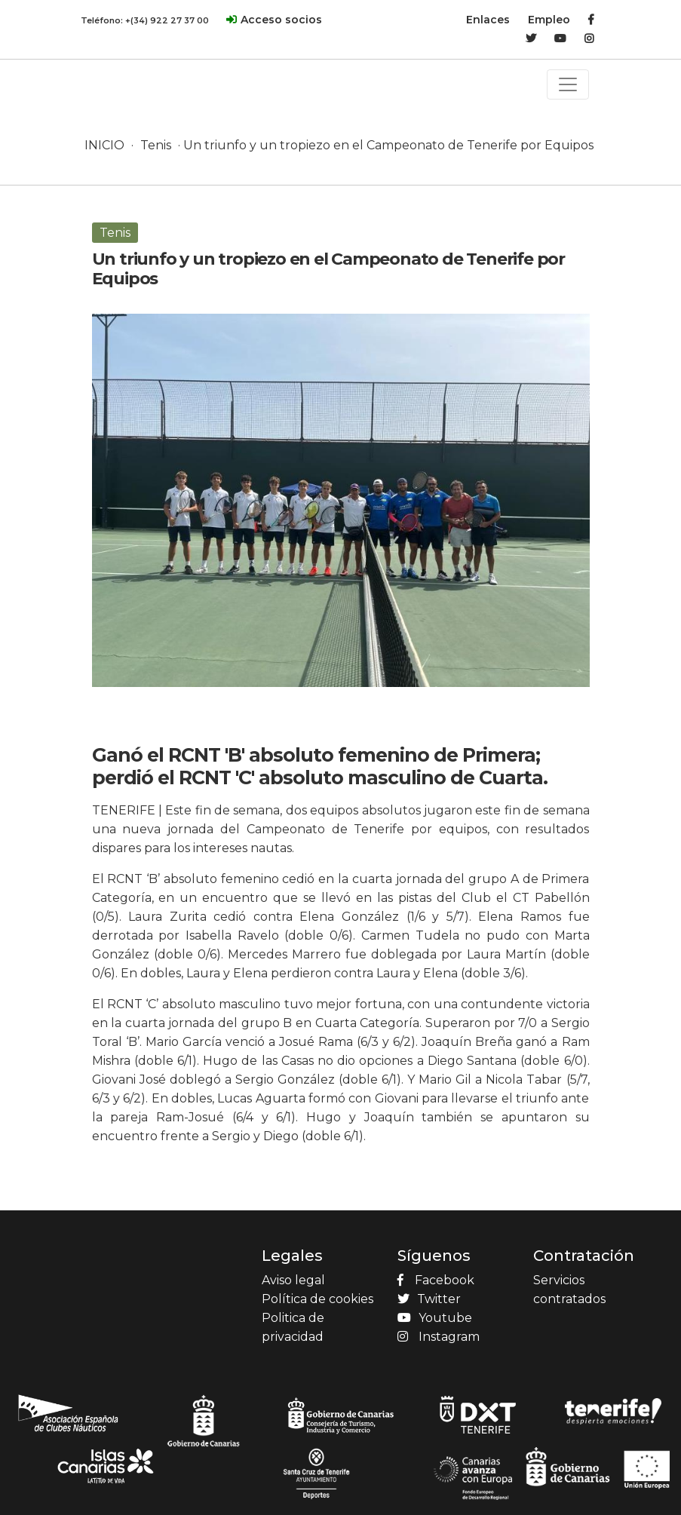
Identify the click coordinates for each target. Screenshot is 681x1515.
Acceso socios (281, 19)
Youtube (434, 1318)
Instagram (438, 1336)
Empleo (549, 19)
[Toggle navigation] (568, 84)
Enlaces (488, 19)
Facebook (435, 1280)
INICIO (104, 145)
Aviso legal (293, 1280)
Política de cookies (317, 1299)
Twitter (429, 1299)
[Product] (115, 68)
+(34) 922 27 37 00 (167, 20)
